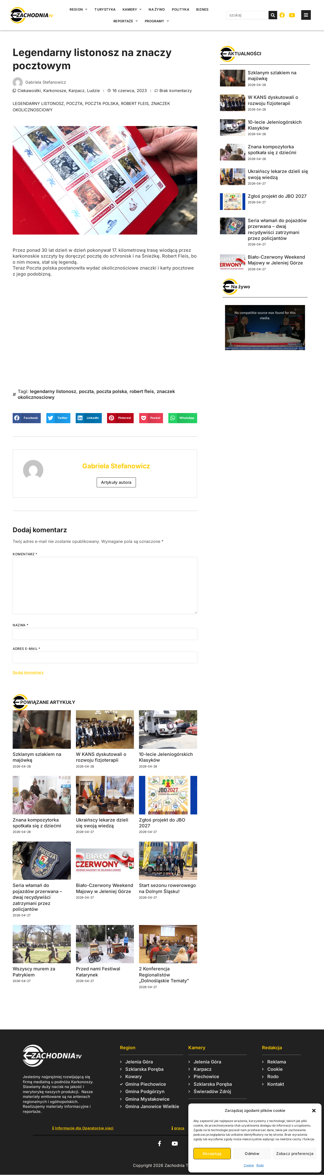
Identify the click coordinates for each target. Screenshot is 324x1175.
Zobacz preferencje (295, 1153)
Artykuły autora (116, 482)
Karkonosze (54, 90)
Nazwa (20, 625)
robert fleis (135, 103)
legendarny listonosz (38, 103)
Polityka (180, 9)
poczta (74, 103)
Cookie (249, 1165)
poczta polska (101, 103)
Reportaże (125, 21)
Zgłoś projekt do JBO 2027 (277, 196)
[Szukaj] (273, 15)
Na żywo (157, 9)
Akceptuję (212, 1153)
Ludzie (93, 90)
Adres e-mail (26, 649)
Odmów (252, 1153)
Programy (157, 21)
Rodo (260, 1165)
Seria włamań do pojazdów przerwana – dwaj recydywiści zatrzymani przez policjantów (37, 897)
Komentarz (25, 554)
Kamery (132, 9)
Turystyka (104, 9)
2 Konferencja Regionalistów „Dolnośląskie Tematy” (164, 974)
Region (78, 9)
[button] (313, 1110)
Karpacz (77, 90)
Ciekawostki (29, 90)
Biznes (202, 9)
